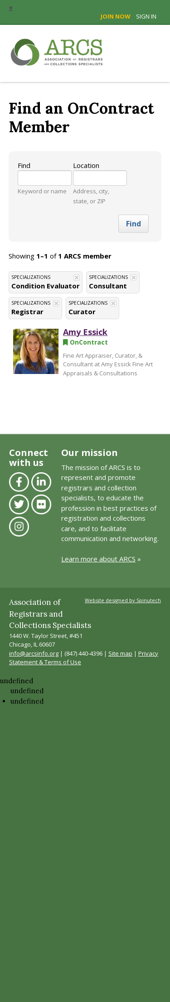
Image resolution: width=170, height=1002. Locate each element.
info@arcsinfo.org (33, 653)
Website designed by (123, 600)
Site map (120, 653)
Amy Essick (85, 331)
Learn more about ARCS (98, 558)
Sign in (146, 16)
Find (24, 165)
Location (86, 165)
